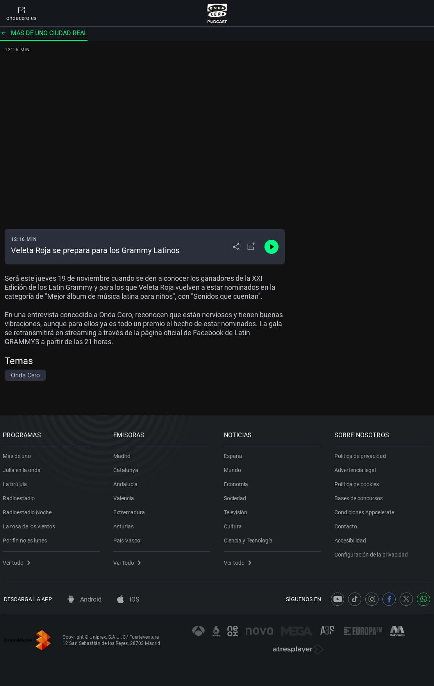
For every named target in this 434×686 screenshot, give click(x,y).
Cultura (234, 525)
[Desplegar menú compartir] (236, 247)
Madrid (123, 454)
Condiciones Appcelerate (365, 511)
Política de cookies (357, 482)
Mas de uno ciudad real (44, 33)
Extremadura (130, 511)
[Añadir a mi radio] (251, 247)
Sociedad (236, 497)
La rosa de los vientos (30, 525)
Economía (237, 482)
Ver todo (17, 561)
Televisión (236, 511)
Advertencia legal (356, 468)
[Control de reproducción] (271, 247)
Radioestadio (20, 497)
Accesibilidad (351, 539)
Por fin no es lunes (26, 539)
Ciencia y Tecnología (249, 539)
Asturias (124, 525)
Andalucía (126, 482)
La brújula (16, 482)
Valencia (124, 497)
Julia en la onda (23, 468)
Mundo (233, 468)
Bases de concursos (359, 497)
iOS (128, 599)
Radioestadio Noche (28, 511)
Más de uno (18, 454)
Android (85, 599)
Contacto (346, 525)
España (234, 454)
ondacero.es (21, 13)
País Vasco (127, 539)
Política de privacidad (361, 454)
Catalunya (126, 468)
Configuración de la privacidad (372, 553)
